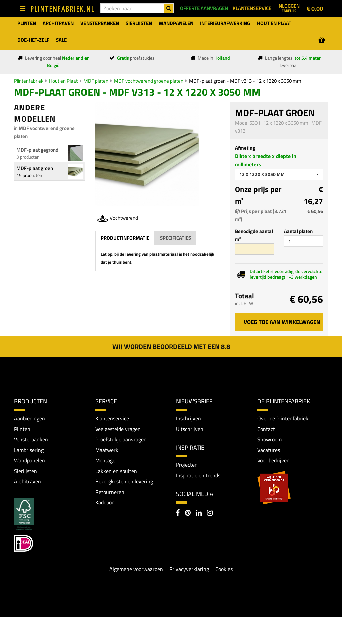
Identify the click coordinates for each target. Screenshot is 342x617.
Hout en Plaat (63, 81)
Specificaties (175, 238)
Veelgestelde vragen (118, 429)
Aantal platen (298, 231)
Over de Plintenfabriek (282, 418)
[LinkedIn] (199, 513)
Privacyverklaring (189, 569)
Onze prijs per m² (258, 195)
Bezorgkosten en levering (124, 482)
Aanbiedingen (29, 418)
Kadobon (105, 503)
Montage (105, 461)
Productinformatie (125, 238)
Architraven (27, 482)
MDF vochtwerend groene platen (148, 81)
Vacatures (268, 450)
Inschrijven (188, 418)
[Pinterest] (188, 513)
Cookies (224, 569)
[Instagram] (210, 513)
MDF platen (95, 81)
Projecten (187, 465)
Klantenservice (112, 418)
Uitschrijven (189, 429)
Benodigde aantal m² (254, 235)
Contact (266, 429)
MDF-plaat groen (34, 168)
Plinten (22, 429)
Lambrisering (29, 450)
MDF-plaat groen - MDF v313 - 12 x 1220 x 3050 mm (245, 81)
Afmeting (245, 148)
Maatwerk (106, 450)
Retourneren (109, 492)
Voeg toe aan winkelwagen (282, 322)
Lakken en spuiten (116, 471)
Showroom (269, 439)
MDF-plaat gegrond (37, 150)
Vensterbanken (31, 439)
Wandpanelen (29, 461)
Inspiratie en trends (198, 475)
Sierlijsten (25, 471)
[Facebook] (178, 513)
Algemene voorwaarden (136, 569)
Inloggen (288, 7)
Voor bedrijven (273, 461)
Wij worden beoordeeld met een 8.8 (171, 346)
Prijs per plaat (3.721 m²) (260, 215)
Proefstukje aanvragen (121, 439)
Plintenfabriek (28, 81)
